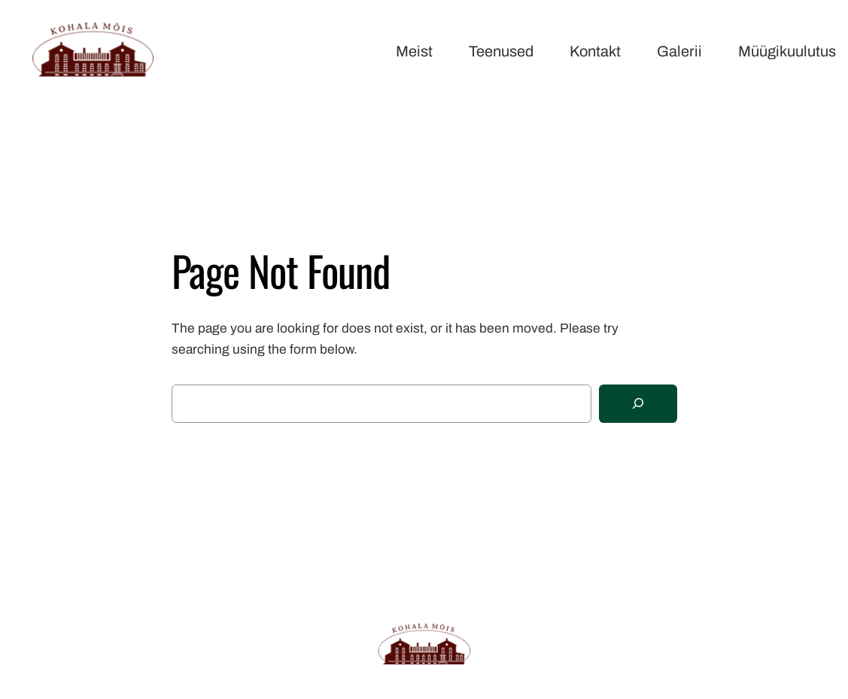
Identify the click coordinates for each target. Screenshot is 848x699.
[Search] (638, 403)
